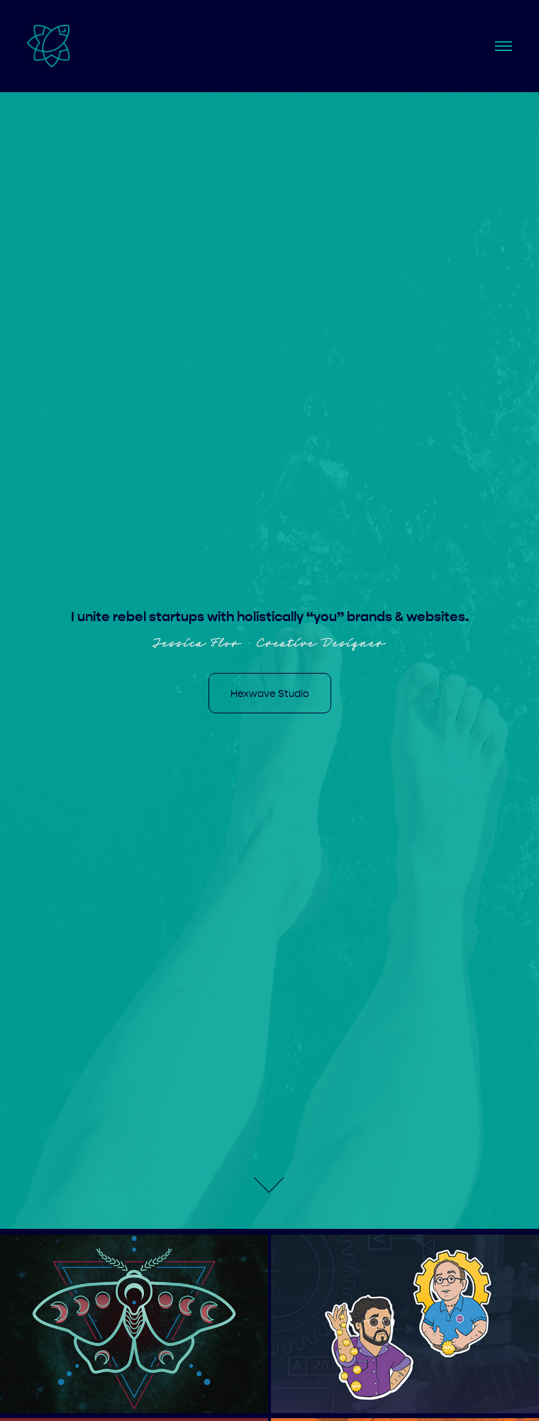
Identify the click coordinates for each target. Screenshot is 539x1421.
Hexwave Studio (269, 694)
